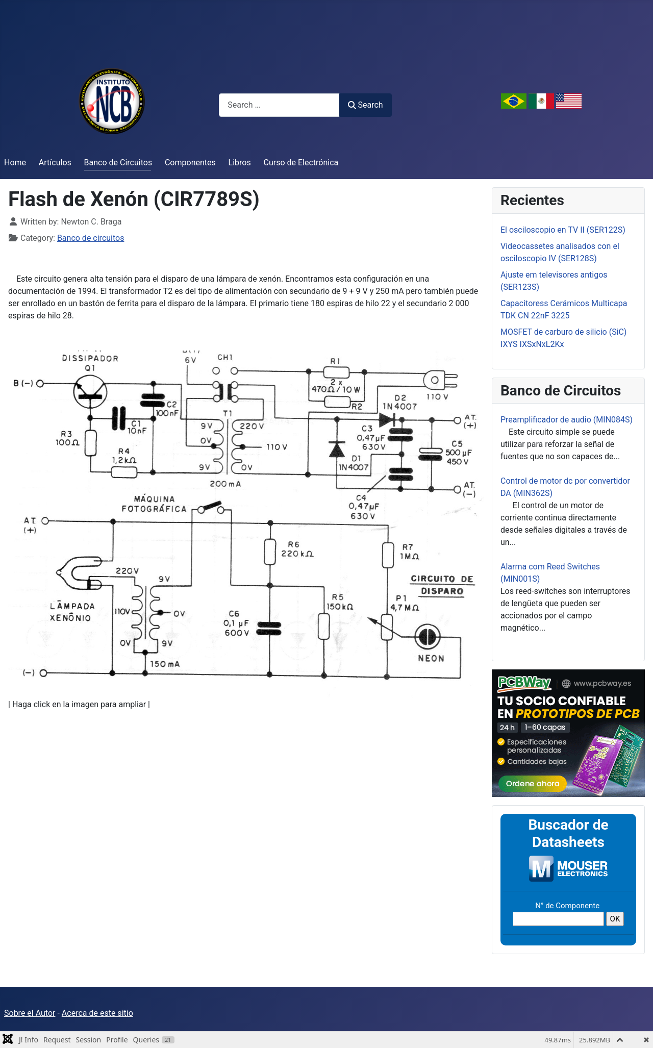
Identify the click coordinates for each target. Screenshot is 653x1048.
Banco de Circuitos (118, 162)
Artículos (55, 162)
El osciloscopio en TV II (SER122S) (562, 230)
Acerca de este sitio (97, 1013)
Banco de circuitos (90, 238)
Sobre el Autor (29, 1013)
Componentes (190, 162)
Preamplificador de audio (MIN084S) (566, 420)
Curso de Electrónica (301, 162)
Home (15, 162)
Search (365, 105)
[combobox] (279, 104)
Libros (240, 162)
